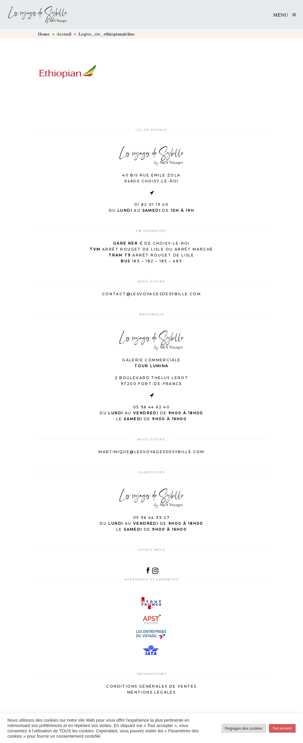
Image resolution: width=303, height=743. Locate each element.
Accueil (64, 34)
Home (44, 34)
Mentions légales (151, 692)
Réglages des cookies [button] (243, 728)
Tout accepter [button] (282, 728)
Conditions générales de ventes (151, 686)
